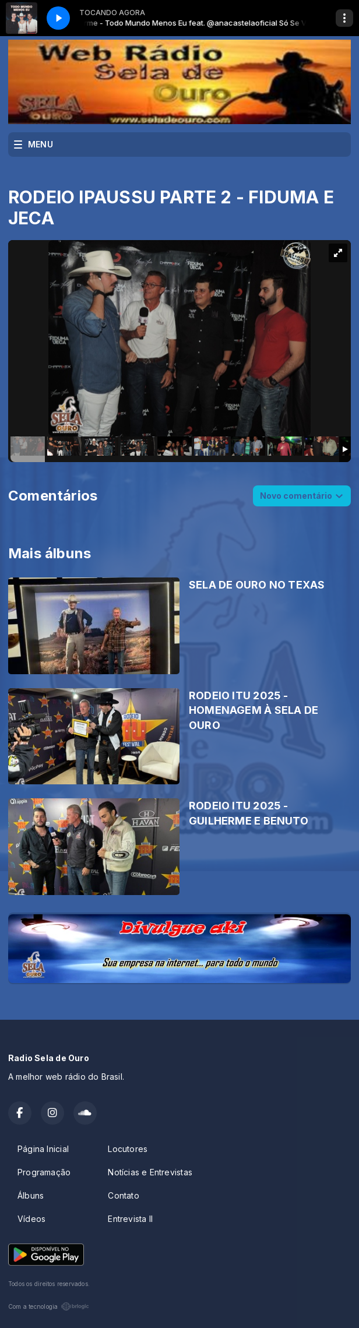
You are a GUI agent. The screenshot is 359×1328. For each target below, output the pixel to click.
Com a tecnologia (48, 1306)
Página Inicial (43, 1149)
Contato (123, 1195)
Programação (44, 1172)
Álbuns (30, 1195)
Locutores (127, 1149)
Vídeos (31, 1219)
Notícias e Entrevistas (150, 1172)
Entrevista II (130, 1219)
